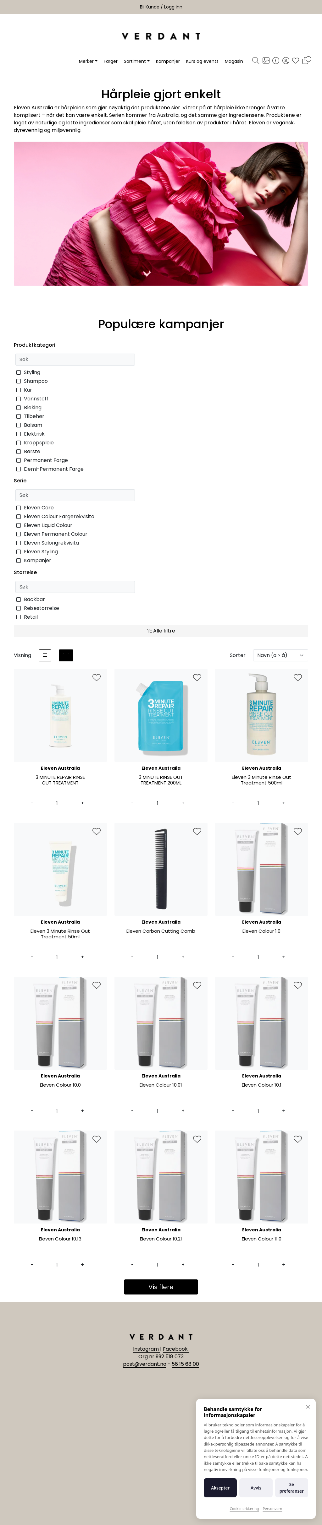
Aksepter (220, 1488)
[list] (45, 655)
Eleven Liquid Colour (44, 525)
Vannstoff (32, 398)
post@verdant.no (144, 1364)
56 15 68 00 (185, 1364)
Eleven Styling (37, 551)
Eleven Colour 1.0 (261, 931)
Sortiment (135, 61)
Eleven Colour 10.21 (161, 1239)
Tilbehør (30, 416)
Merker (86, 61)
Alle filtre (161, 630)
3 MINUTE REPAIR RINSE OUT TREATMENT (60, 780)
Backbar (30, 599)
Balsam (29, 425)
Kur (24, 389)
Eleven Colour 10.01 (161, 1085)
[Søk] (255, 61)
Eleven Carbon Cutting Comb (160, 931)
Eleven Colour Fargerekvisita (55, 516)
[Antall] (57, 803)
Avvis (256, 1488)
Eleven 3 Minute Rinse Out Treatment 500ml (261, 780)
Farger (111, 61)
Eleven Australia (60, 768)
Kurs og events (202, 61)
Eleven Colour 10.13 (60, 1239)
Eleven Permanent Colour (51, 534)
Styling (28, 372)
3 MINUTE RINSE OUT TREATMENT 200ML (161, 780)
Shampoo (32, 381)
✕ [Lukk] (308, 1407)
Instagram (146, 1349)
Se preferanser (292, 1488)
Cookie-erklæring (244, 1508)
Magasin (234, 61)
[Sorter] (280, 655)
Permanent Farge (42, 460)
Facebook (176, 1349)
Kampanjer (168, 61)
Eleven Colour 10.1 (261, 1085)
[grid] (66, 655)
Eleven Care (35, 507)
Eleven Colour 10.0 (60, 1085)
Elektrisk (30, 433)
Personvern (272, 1508)
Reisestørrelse (37, 608)
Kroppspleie (35, 442)
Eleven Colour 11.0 (261, 1239)
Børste (28, 451)
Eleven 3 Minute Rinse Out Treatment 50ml (60, 934)
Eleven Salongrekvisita (47, 542)
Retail (27, 617)
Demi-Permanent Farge (50, 469)
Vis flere (161, 1287)
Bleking (29, 407)
